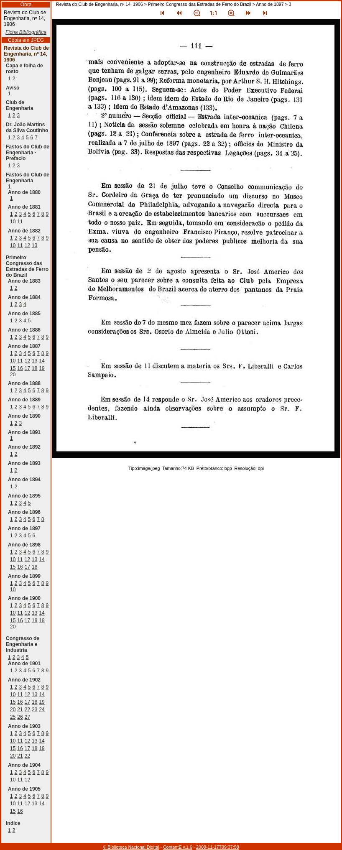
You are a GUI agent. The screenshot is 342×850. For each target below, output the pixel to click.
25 (12, 717)
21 (20, 709)
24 (41, 709)
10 (12, 222)
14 (41, 361)
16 (20, 368)
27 (27, 717)
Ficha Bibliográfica (25, 32)
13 (34, 245)
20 (12, 375)
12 (27, 245)
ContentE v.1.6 (177, 847)
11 (20, 222)
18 (34, 368)
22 (27, 709)
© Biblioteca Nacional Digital (131, 847)
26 (20, 717)
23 (34, 709)
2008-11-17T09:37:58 (217, 847)
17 (27, 368)
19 (41, 368)
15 (12, 368)
